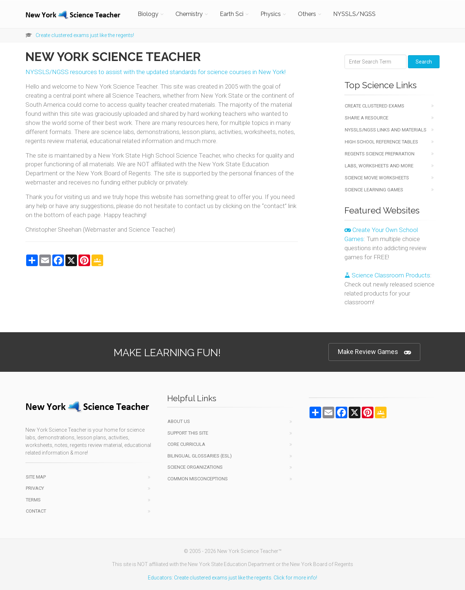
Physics (270, 14)
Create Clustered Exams (374, 106)
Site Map (36, 477)
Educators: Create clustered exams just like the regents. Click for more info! (232, 578)
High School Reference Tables (381, 142)
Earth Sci (231, 14)
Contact (36, 511)
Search (424, 62)
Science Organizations (195, 467)
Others (307, 14)
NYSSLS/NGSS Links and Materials (385, 130)
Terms (33, 499)
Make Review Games (374, 352)
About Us (178, 421)
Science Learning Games (374, 189)
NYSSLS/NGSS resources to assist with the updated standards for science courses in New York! (155, 72)
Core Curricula (186, 444)
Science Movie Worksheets (377, 177)
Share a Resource (366, 118)
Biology (148, 14)
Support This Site (187, 433)
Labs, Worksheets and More (379, 165)
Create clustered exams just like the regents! (85, 35)
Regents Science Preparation (380, 153)
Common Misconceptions (197, 478)
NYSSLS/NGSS (354, 14)
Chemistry (189, 14)
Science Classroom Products (387, 275)
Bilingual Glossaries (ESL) (199, 456)
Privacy (35, 488)
